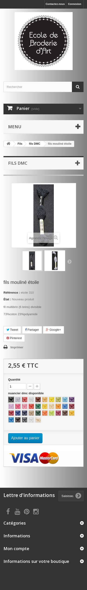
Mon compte (16, 548)
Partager (32, 329)
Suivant (69, 261)
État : (7, 299)
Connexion (74, 4)
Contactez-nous (55, 4)
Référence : (11, 292)
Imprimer (16, 347)
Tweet (12, 329)
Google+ (53, 329)
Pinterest (14, 338)
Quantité (14, 379)
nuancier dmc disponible (26, 393)
